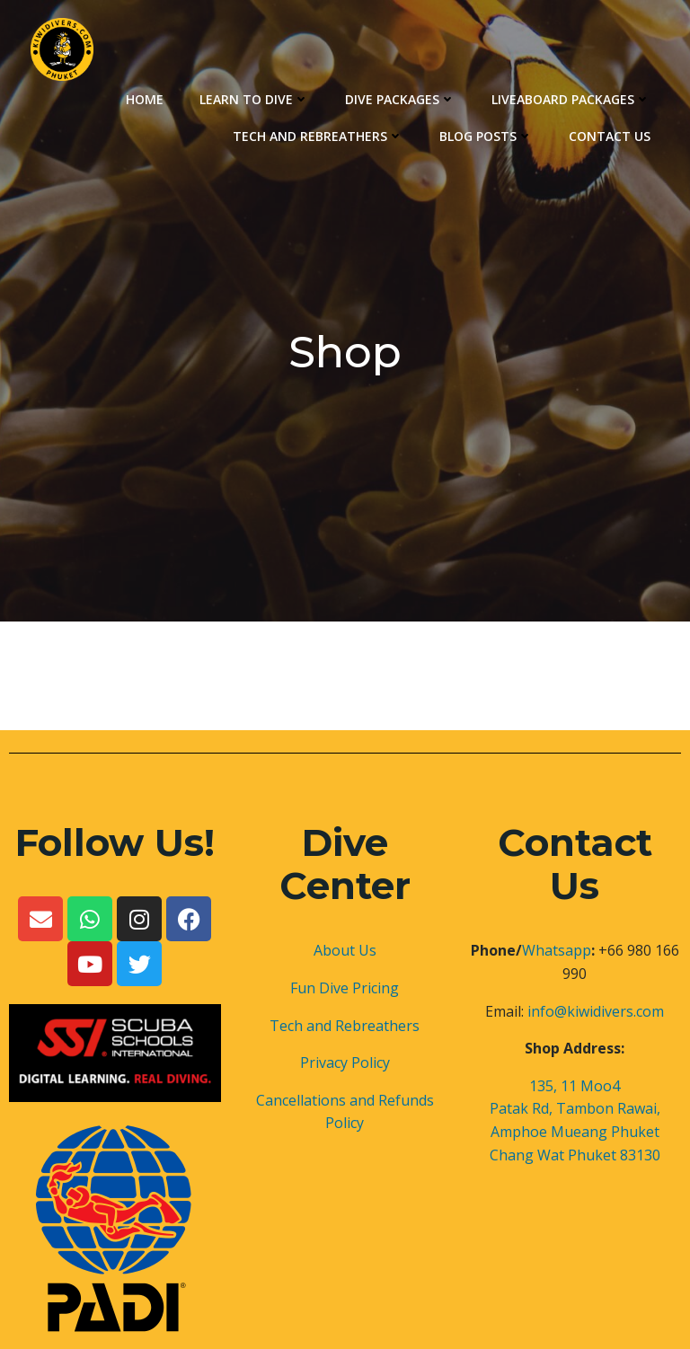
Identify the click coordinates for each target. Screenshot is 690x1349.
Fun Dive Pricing (344, 988)
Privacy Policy (345, 1062)
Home (145, 99)
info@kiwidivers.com (595, 1011)
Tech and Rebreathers (318, 136)
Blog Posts (486, 136)
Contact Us (609, 136)
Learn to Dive (254, 99)
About (334, 950)
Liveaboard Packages (570, 99)
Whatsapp (556, 950)
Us (365, 950)
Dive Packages (400, 99)
